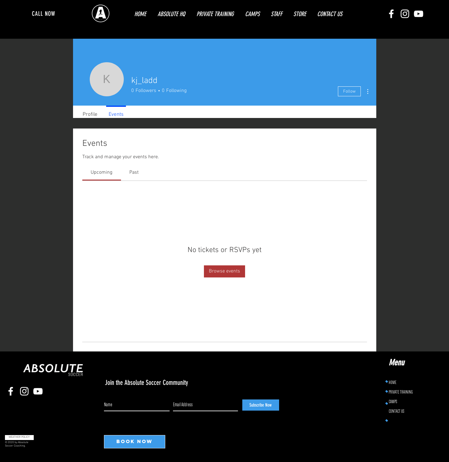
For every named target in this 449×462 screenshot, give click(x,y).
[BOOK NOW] (134, 441)
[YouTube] (418, 14)
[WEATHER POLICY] (19, 437)
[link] (101, 172)
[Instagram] (405, 14)
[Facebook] (391, 14)
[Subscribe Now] (261, 405)
